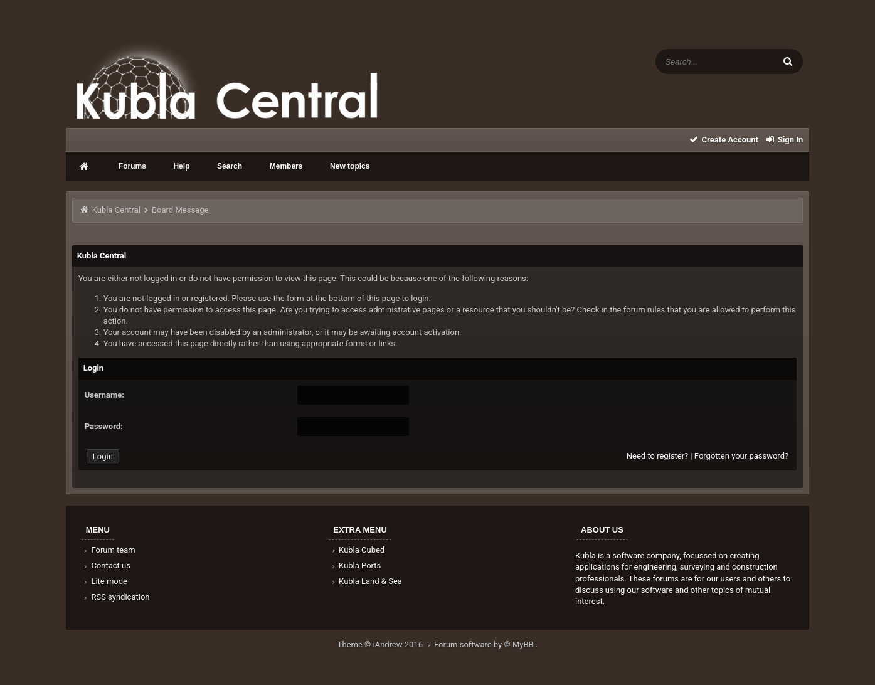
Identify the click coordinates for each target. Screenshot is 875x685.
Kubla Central (116, 210)
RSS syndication (116, 597)
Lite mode (104, 581)
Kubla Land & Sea (365, 581)
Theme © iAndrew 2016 (385, 644)
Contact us (106, 565)
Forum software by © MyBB (485, 644)
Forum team (108, 550)
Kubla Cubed (356, 550)
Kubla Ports (355, 565)
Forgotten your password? (741, 455)
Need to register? (657, 455)
